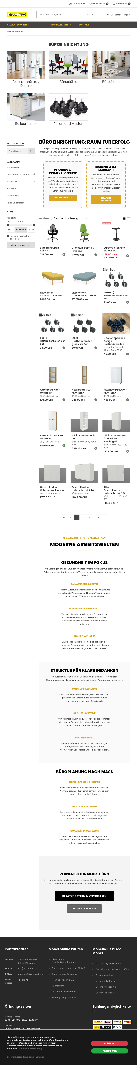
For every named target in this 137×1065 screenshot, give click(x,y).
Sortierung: (46, 218)
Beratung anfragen (106, 199)
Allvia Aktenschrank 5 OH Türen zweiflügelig (116, 438)
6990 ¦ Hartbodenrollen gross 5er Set (82, 340)
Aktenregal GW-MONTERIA (50, 391)
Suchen (89, 14)
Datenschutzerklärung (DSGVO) (69, 967)
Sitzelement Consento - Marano (52, 294)
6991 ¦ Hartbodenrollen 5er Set (50, 340)
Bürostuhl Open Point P (50, 249)
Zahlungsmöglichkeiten (64, 997)
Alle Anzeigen (13, 168)
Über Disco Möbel (105, 992)
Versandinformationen (64, 991)
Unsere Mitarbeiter (106, 980)
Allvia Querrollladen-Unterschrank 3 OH (115, 489)
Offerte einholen (63, 198)
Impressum (58, 985)
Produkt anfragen (84, 908)
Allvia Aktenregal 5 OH (84, 436)
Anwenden (21, 229)
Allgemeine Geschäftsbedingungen (64, 960)
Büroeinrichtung (15, 31)
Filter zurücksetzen (20, 245)
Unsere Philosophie (106, 986)
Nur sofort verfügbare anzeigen (20, 237)
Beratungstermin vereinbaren (84, 896)
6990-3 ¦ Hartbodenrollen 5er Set (114, 295)
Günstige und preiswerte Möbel (112, 968)
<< (64, 517)
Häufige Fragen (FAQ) (63, 979)
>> (105, 517)
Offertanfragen (118, 14)
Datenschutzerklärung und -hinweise (25, 1057)
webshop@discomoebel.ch (31, 973)
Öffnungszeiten (104, 974)
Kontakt (84, 24)
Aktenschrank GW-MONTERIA (116, 391)
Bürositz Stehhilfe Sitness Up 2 (115, 249)
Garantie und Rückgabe (64, 973)
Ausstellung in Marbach (108, 963)
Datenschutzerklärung (30, 1048)
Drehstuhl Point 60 (83, 247)
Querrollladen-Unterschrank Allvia (52, 488)
